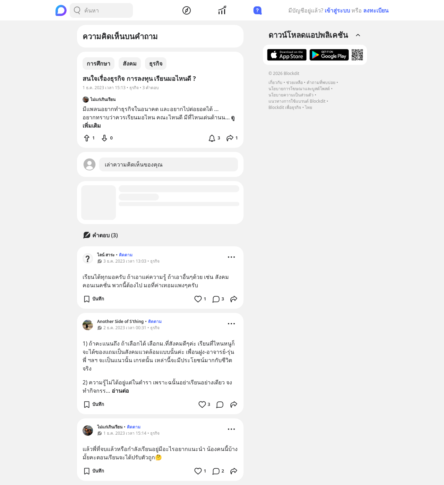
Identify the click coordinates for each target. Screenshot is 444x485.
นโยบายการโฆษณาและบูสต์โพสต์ (299, 89)
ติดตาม (126, 255)
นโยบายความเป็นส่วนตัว (291, 95)
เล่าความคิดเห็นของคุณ (134, 164)
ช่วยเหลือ (294, 82)
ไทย (308, 107)
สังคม (130, 63)
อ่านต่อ (120, 390)
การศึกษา (98, 63)
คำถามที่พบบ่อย (321, 82)
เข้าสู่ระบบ (337, 10)
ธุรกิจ (155, 63)
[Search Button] (77, 10)
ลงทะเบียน (375, 10)
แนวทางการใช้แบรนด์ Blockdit (296, 101)
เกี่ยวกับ (275, 82)
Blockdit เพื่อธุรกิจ (284, 107)
